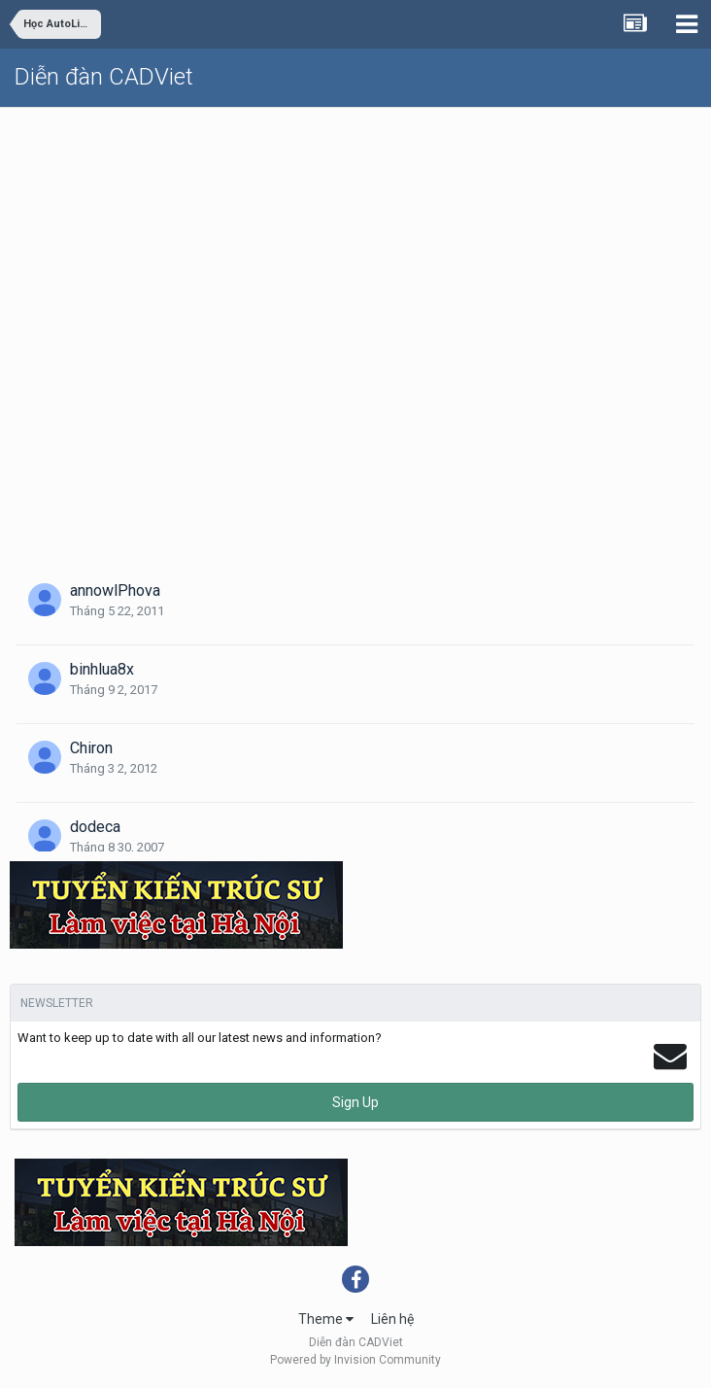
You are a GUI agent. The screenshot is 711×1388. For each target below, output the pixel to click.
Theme (326, 1319)
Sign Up (355, 1102)
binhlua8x (102, 669)
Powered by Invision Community (355, 1360)
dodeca (95, 826)
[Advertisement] (355, 254)
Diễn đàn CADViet (104, 76)
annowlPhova (115, 590)
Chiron (91, 748)
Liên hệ (392, 1319)
